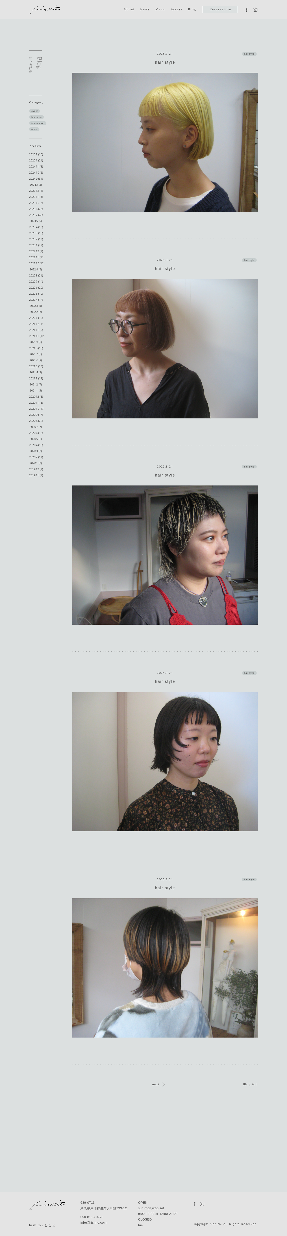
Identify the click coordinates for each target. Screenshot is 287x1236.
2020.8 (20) (36, 421)
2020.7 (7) (36, 427)
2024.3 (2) (36, 185)
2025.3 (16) (36, 154)
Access (177, 9)
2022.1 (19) (36, 318)
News (145, 9)
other (34, 129)
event (34, 111)
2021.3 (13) (36, 378)
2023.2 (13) (36, 239)
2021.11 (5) (36, 330)
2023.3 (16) (36, 233)
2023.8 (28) (36, 209)
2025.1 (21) (36, 160)
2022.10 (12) (36, 263)
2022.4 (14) (36, 300)
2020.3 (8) (36, 451)
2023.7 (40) (36, 215)
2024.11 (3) (36, 166)
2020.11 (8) (36, 403)
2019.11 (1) (36, 475)
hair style (36, 117)
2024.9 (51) (36, 179)
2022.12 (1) (36, 251)
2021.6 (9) (36, 360)
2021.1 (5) (36, 390)
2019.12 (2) (36, 469)
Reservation (220, 9)
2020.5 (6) (36, 439)
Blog (192, 9)
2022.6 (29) (36, 287)
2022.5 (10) (36, 294)
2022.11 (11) (36, 257)
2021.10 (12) (36, 336)
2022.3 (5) (36, 306)
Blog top (250, 1084)
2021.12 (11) (36, 324)
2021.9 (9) (36, 342)
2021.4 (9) (36, 372)
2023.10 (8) (36, 203)
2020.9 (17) (36, 415)
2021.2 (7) (36, 384)
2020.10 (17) (36, 409)
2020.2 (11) (36, 457)
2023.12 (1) (36, 191)
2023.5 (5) (36, 221)
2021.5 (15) (36, 366)
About (129, 9)
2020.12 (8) (36, 396)
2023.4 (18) (36, 227)
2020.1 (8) (36, 463)
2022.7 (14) (36, 281)
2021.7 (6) (36, 354)
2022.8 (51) (36, 275)
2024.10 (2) (36, 172)
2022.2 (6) (36, 312)
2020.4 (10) (36, 445)
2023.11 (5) (36, 197)
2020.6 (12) (36, 433)
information (37, 123)
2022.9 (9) (36, 269)
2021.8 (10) (36, 348)
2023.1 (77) (36, 245)
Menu (160, 9)
